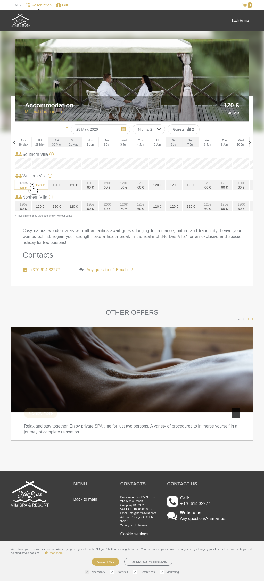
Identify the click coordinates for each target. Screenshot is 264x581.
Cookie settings (134, 534)
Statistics (119, 572)
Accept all (105, 561)
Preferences (144, 572)
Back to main (241, 20)
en (16, 5)
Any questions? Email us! (110, 270)
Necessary (95, 572)
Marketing (170, 572)
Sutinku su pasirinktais (148, 561)
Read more (53, 552)
